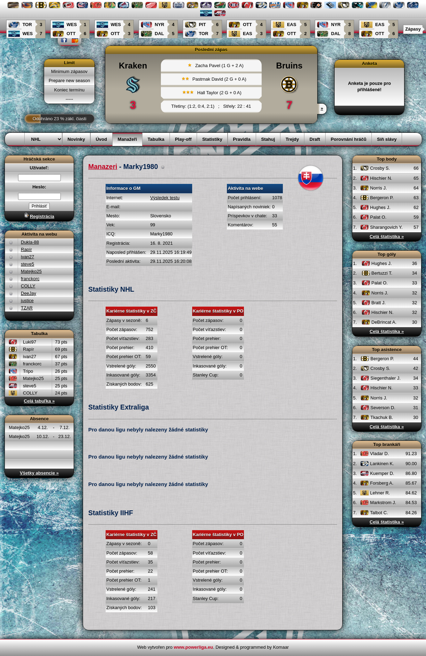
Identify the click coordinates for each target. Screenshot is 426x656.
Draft (315, 139)
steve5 (27, 264)
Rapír (26, 249)
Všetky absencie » (39, 473)
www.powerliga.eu (193, 647)
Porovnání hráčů (349, 139)
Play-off (183, 139)
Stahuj (268, 139)
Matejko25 (31, 271)
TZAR (27, 307)
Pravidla (242, 139)
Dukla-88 (30, 242)
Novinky (76, 139)
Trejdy (292, 139)
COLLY (28, 286)
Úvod (101, 139)
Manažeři (127, 139)
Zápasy (413, 29)
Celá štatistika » (387, 236)
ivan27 (27, 256)
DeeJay (28, 293)
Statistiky (212, 139)
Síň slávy (386, 139)
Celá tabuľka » (39, 401)
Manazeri (102, 166)
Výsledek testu (165, 197)
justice (27, 300)
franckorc (30, 278)
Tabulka (156, 139)
